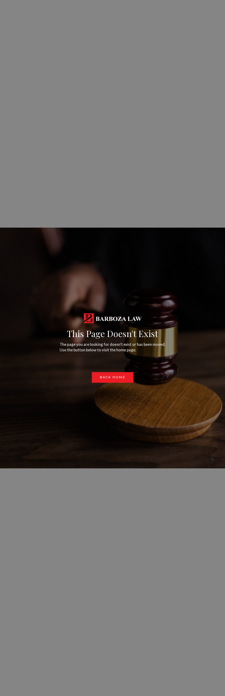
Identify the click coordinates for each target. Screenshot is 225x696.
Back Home (112, 377)
